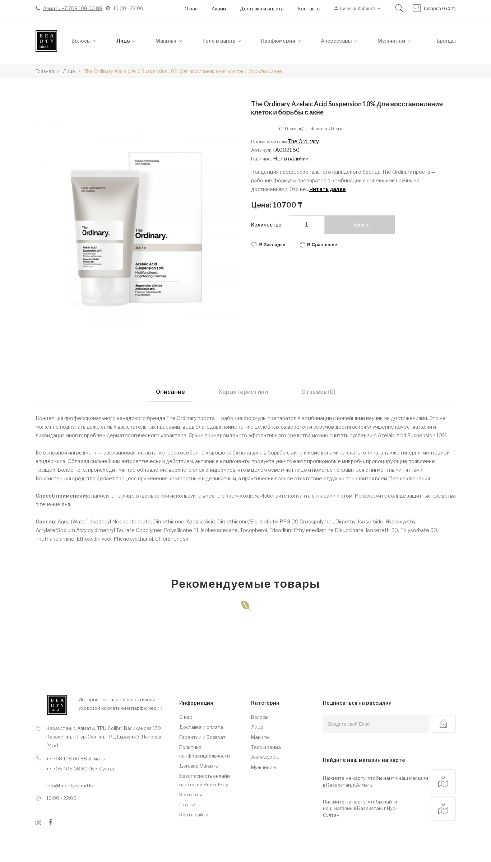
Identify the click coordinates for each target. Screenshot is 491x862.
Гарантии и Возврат (202, 737)
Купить (362, 225)
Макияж (260, 737)
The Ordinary (303, 141)
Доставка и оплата (262, 8)
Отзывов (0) (318, 391)
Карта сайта (193, 814)
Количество (266, 225)
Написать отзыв (326, 129)
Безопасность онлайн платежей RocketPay (204, 780)
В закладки (272, 244)
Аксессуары (265, 757)
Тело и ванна (266, 747)
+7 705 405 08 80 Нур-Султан (81, 769)
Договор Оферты (199, 766)
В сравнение (322, 244)
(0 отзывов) (291, 129)
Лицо (257, 727)
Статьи (187, 804)
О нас (191, 8)
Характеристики (243, 391)
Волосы (259, 717)
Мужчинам (263, 767)
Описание (170, 391)
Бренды (446, 41)
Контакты (309, 8)
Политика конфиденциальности (204, 751)
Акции (219, 8)
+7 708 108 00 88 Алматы (76, 758)
